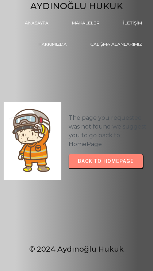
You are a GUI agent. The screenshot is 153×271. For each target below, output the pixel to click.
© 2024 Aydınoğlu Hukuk (76, 249)
